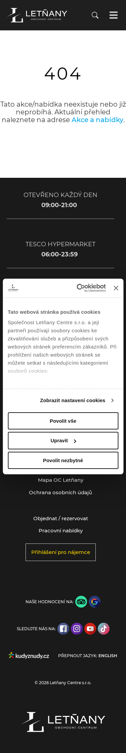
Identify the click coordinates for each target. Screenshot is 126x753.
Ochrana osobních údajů (60, 492)
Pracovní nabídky (61, 530)
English (107, 655)
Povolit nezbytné (63, 460)
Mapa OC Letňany (60, 480)
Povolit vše (63, 420)
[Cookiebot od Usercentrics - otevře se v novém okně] (79, 288)
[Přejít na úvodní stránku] (37, 15)
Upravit (63, 440)
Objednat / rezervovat (60, 518)
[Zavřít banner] (116, 288)
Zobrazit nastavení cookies (72, 400)
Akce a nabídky (97, 120)
